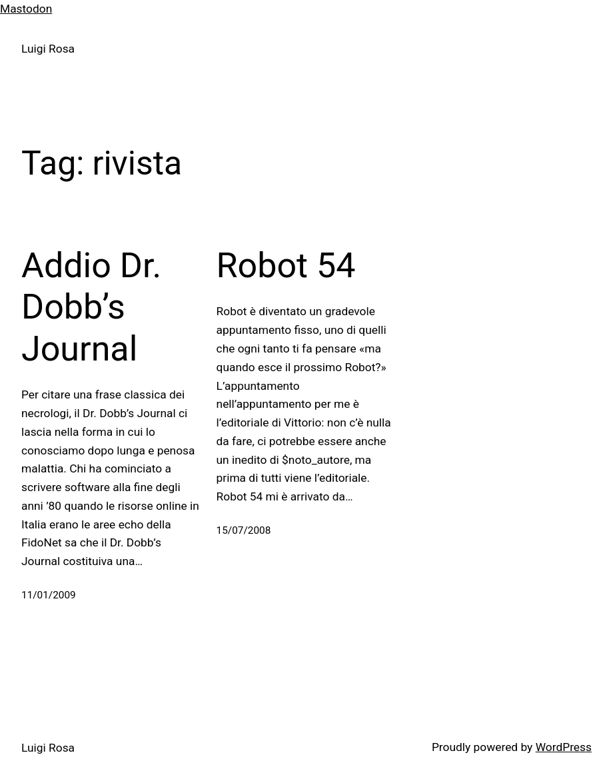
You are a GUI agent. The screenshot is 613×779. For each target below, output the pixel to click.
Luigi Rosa (48, 48)
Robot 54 (286, 265)
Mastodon (26, 8)
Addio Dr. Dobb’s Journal (91, 307)
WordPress (564, 747)
